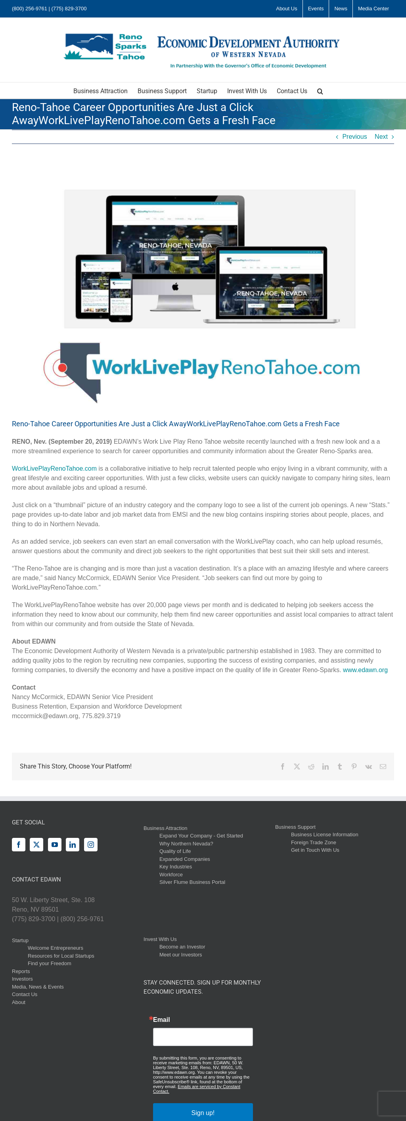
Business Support (295, 827)
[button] (320, 90)
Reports (21, 971)
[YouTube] (54, 844)
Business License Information (324, 834)
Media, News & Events (38, 987)
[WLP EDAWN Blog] (203, 287)
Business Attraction (166, 828)
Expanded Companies (184, 859)
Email (161, 1020)
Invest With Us (160, 939)
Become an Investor (182, 947)
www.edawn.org (365, 670)
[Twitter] (36, 844)
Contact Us (24, 994)
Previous (354, 136)
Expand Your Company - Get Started (201, 836)
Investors (22, 979)
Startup (20, 940)
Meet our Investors (180, 955)
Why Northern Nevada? (186, 844)
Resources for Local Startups (61, 956)
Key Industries (175, 867)
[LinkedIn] (72, 844)
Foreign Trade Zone (313, 842)
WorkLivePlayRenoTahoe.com (54, 468)
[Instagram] (91, 844)
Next (381, 136)
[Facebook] (18, 844)
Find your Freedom (49, 963)
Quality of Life (175, 851)
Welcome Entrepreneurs (55, 948)
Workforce (171, 875)
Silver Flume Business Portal (192, 882)
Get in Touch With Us (315, 850)
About (18, 1002)
